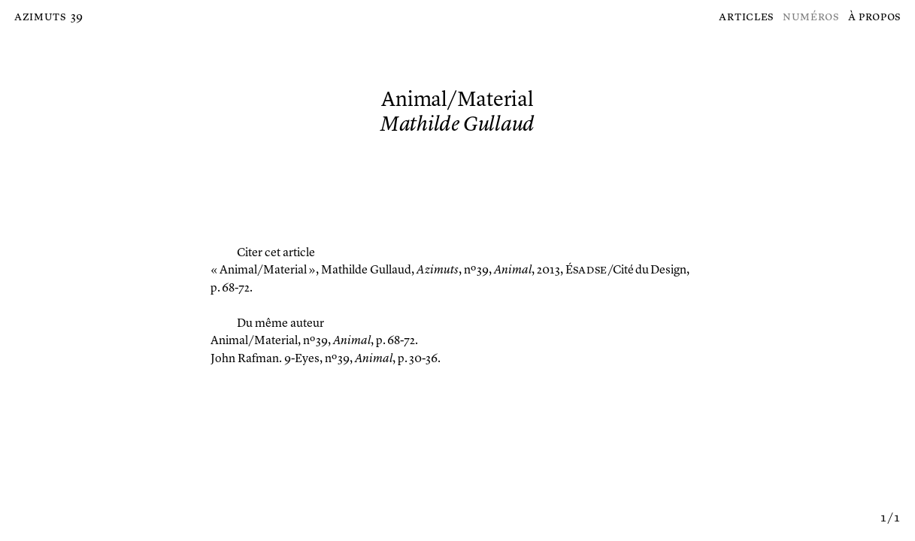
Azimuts (40, 17)
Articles (746, 17)
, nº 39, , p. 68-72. (314, 341)
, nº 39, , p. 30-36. (326, 359)
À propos (874, 17)
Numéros (811, 17)
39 (77, 17)
